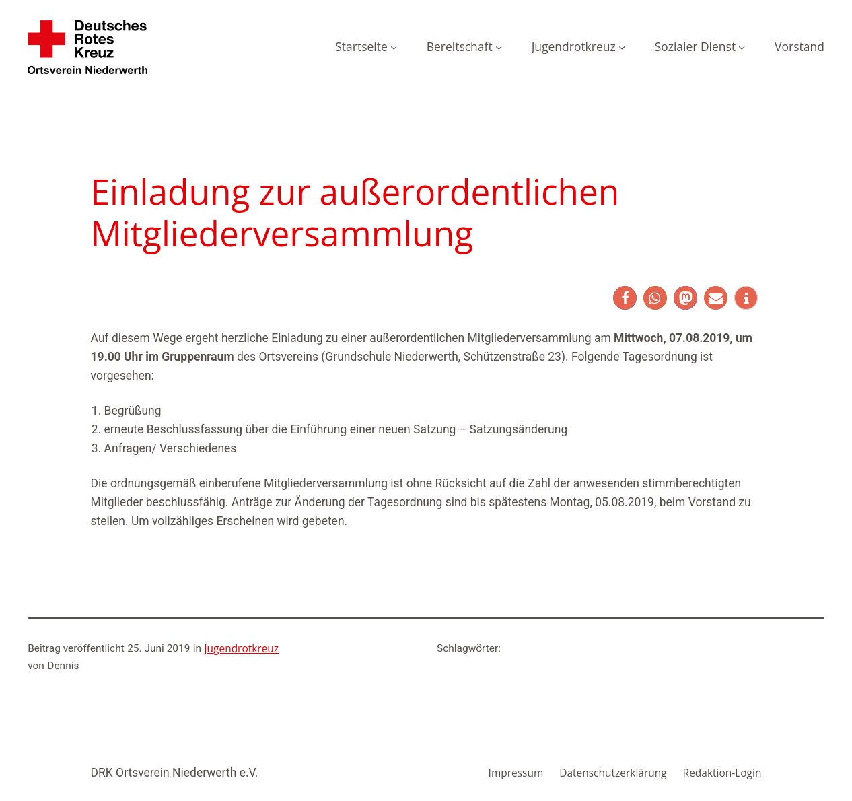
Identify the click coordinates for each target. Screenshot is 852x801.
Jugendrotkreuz (241, 648)
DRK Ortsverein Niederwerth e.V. (174, 772)
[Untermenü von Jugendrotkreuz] (621, 47)
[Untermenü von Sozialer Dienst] (741, 47)
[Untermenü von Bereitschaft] (498, 47)
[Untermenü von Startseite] (393, 47)
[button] (625, 298)
